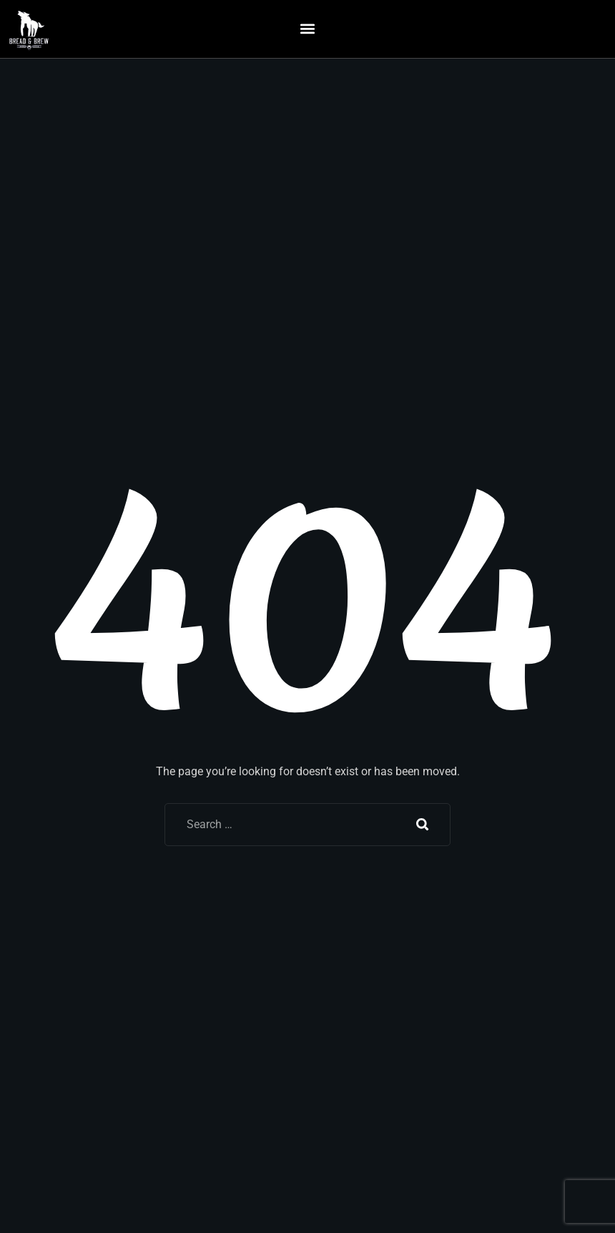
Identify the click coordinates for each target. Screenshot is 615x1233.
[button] (308, 29)
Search (422, 824)
